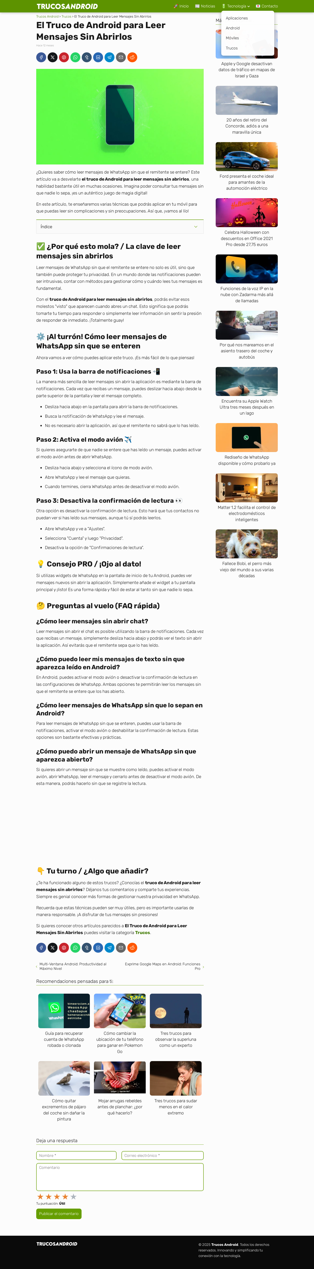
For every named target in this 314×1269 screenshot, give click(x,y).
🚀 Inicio (181, 6)
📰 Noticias (205, 6)
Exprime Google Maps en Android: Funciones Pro (162, 966)
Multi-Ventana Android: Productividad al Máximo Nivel (73, 966)
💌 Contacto (267, 6)
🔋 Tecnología (233, 6)
